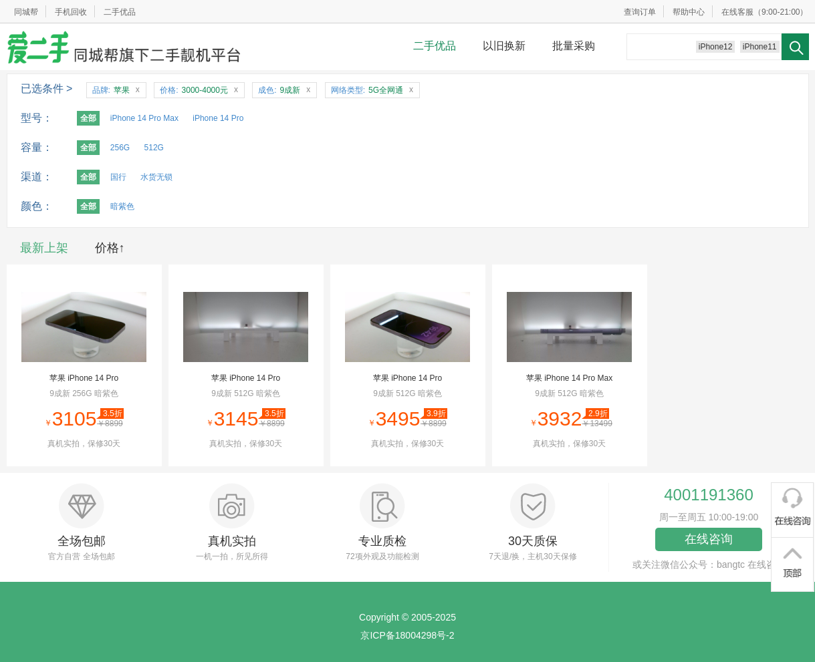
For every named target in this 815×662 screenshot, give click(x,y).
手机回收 (71, 12)
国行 (118, 177)
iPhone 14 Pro (218, 118)
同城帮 (26, 12)
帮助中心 (689, 12)
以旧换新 (504, 45)
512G (154, 147)
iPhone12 (716, 46)
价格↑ (110, 248)
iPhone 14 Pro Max (144, 118)
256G (120, 147)
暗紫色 (122, 206)
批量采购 (573, 45)
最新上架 (44, 248)
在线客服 (737, 12)
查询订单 (640, 12)
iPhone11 (760, 46)
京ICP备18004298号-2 (407, 635)
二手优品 (120, 12)
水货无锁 (156, 177)
